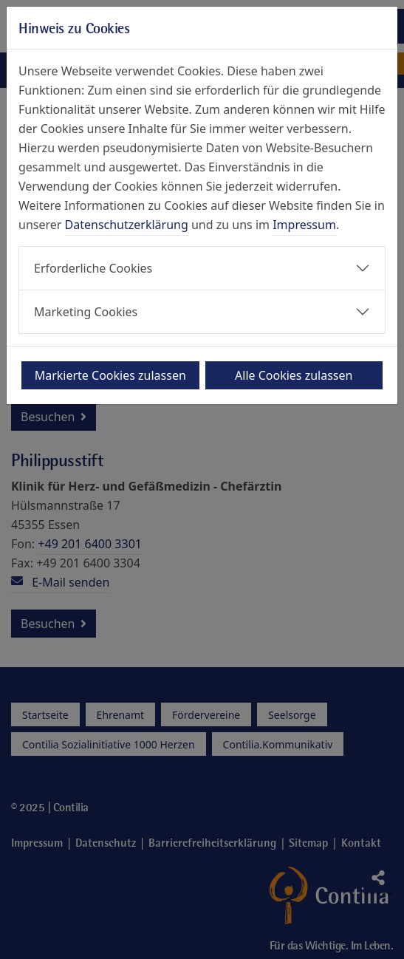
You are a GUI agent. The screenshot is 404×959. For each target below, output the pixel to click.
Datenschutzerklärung (126, 224)
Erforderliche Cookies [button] (93, 268)
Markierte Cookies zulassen (110, 375)
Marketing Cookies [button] (85, 312)
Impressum (304, 224)
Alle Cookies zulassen (293, 375)
